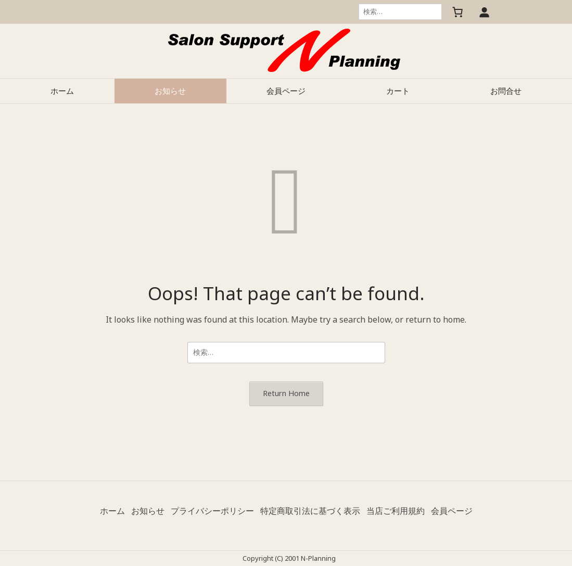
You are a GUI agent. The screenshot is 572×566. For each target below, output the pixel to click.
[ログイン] (484, 12)
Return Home (286, 393)
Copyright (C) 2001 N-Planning (289, 558)
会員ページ (286, 90)
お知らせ (170, 90)
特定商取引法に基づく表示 (310, 510)
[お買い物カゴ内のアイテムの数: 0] (457, 12)
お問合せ (506, 90)
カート (398, 90)
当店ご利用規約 (395, 510)
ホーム (62, 90)
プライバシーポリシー (212, 510)
